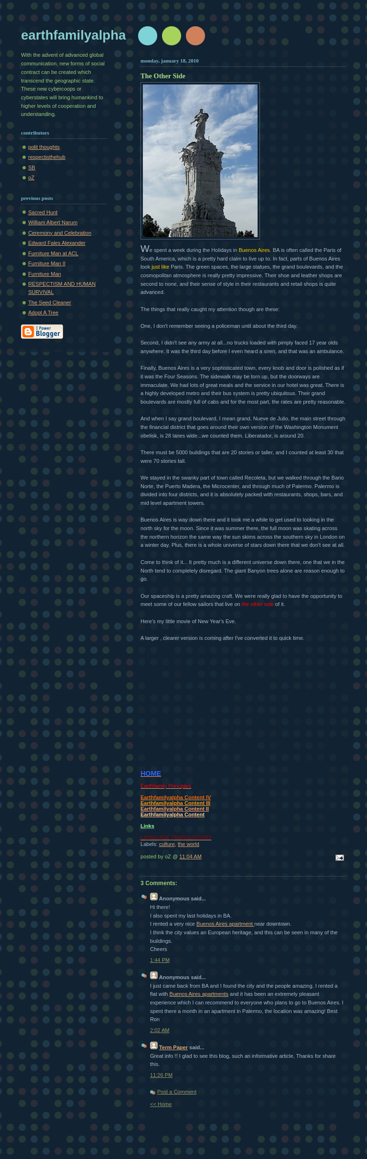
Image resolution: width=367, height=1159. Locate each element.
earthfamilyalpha (73, 35)
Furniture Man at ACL (53, 253)
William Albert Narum (52, 222)
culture (167, 844)
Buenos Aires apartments (199, 994)
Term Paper (173, 1047)
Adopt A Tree (43, 312)
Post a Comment (176, 1092)
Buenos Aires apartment (225, 924)
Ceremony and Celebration (59, 233)
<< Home (161, 1104)
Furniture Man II (46, 263)
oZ (31, 177)
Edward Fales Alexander (57, 243)
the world (188, 844)
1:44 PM (160, 960)
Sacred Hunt (42, 212)
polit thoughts (44, 147)
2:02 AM (160, 1030)
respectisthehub (46, 157)
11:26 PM (161, 1075)
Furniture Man (44, 274)
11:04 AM (190, 856)
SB (31, 167)
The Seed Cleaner (49, 302)
